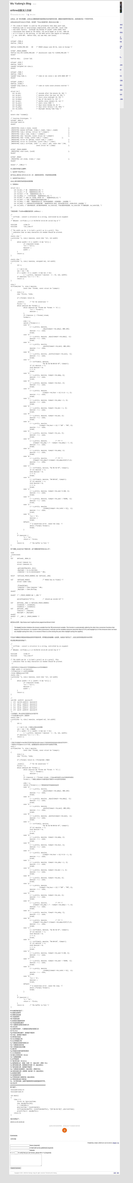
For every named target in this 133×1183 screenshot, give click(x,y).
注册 (115, 1175)
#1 (118, 1143)
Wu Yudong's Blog (20, 3)
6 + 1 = (12, 1153)
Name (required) (35, 1145)
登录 (118, 1175)
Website (32, 1150)
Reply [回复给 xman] (114, 1143)
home (34, 4)
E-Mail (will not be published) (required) (41, 1148)
